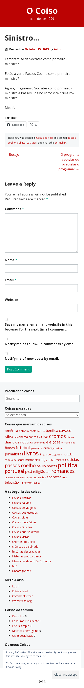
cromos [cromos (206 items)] (57, 436)
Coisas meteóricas (24, 522)
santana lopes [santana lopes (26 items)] (12, 477)
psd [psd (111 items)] (28, 471)
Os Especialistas (22, 636)
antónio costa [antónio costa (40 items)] (28, 431)
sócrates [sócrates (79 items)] (54, 476)
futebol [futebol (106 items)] (23, 447)
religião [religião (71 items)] (39, 471)
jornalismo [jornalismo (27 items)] (58, 448)
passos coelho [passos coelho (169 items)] (20, 465)
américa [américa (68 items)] (11, 430)
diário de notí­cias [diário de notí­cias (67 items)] (19, 442)
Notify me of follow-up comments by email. (40, 344)
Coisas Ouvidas (22, 527)
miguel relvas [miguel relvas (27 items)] (48, 460)
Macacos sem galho (25, 631)
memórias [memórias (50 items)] (32, 460)
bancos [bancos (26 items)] (41, 431)
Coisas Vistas (20, 537)
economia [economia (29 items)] (39, 442)
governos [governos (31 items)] (36, 448)
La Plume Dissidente (25, 621)
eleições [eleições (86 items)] (53, 442)
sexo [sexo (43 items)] (23, 477)
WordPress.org (22, 601)
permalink (60, 142)
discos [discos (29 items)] (70, 437)
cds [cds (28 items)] (16, 437)
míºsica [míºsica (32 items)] (60, 460)
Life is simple (20, 626)
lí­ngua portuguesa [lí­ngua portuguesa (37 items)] (51, 454)
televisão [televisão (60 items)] (12, 482)
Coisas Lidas (20, 517)
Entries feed (20, 591)
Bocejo (12, 154)
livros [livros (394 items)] (31, 453)
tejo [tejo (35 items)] (64, 477)
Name (11, 260)
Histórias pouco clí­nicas (27, 556)
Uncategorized (21, 571)
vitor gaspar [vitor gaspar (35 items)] (34, 482)
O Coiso (42, 10)
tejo (14, 566)
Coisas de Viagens (24, 508)
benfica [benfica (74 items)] (52, 430)
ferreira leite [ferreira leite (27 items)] (68, 442)
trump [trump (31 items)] (23, 482)
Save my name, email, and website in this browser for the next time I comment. (38, 327)
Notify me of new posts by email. (32, 358)
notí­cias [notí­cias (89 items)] (72, 459)
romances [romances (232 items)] (63, 470)
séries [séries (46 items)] (42, 477)
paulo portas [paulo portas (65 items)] (47, 466)
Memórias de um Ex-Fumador (31, 561)
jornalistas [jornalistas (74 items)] (14, 454)
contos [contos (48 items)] (33, 437)
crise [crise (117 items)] (43, 436)
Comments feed (22, 596)
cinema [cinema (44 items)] (23, 437)
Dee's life (18, 616)
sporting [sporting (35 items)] (32, 477)
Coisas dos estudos (25, 512)
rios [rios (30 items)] (48, 471)
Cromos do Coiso (23, 542)
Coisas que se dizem (25, 532)
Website (11, 299)
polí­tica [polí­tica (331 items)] (67, 465)
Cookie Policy (13, 667)
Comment (14, 209)
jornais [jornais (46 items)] (47, 448)
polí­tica (21, 142)
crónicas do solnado (25, 546)
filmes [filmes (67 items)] (10, 447)
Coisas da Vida (44, 138)
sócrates (32, 142)
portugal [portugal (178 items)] (14, 471)
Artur (58, 49)
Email (10, 280)
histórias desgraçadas (26, 551)
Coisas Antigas (21, 498)
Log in (16, 586)
